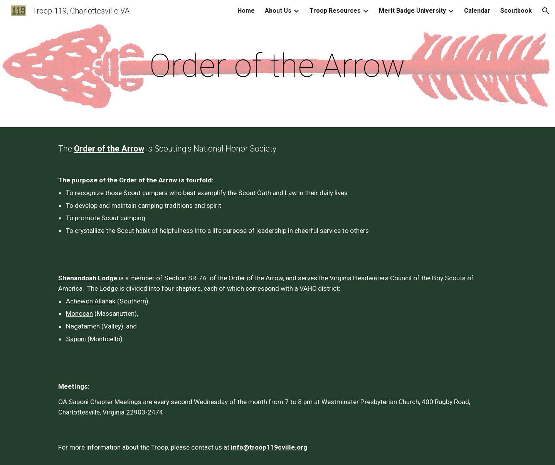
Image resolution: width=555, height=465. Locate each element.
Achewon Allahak (91, 301)
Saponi (76, 339)
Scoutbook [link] (516, 10)
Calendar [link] (477, 10)
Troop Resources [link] (335, 10)
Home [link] (246, 10)
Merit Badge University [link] (412, 10)
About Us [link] (278, 10)
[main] (277, 65)
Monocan (79, 313)
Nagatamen (83, 326)
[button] (545, 11)
